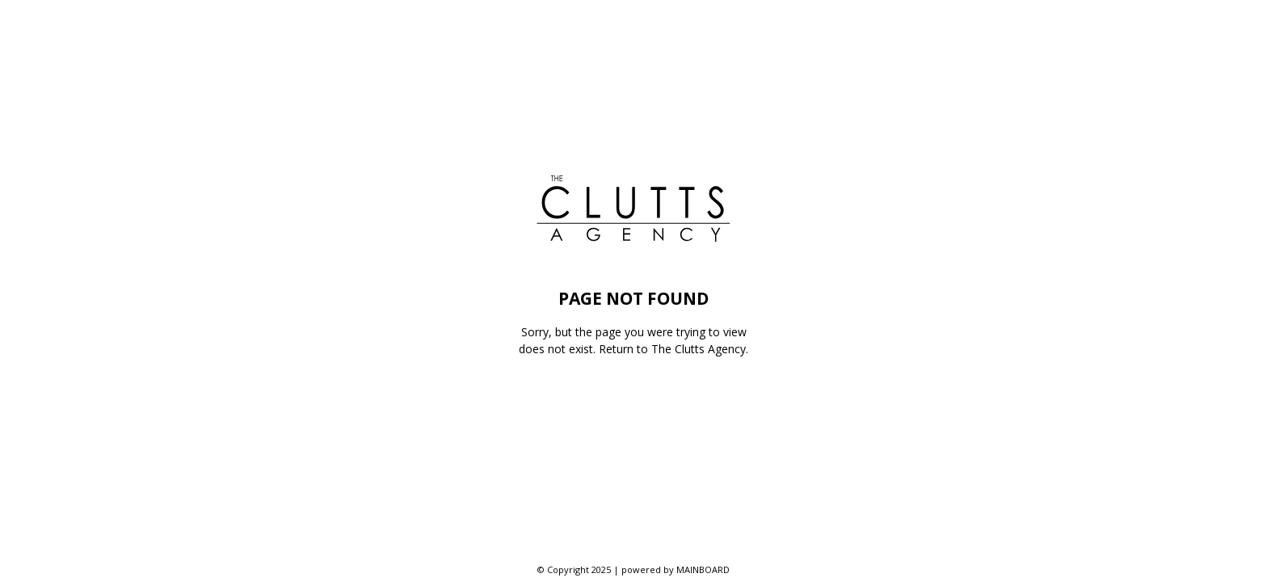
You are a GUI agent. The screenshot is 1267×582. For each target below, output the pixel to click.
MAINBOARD (703, 569)
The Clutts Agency (698, 348)
